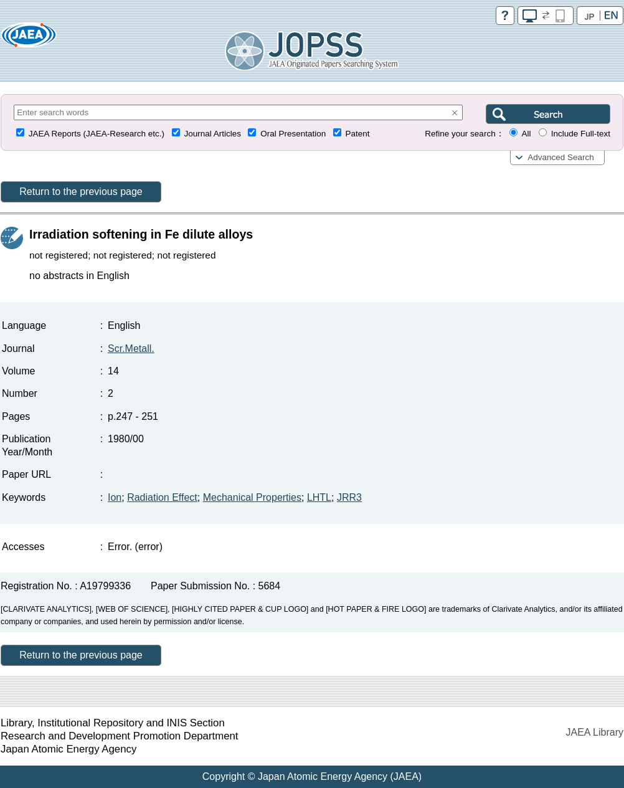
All (526, 133)
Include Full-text (580, 133)
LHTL (319, 497)
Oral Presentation (293, 133)
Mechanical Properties (252, 497)
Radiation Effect (162, 497)
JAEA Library (594, 732)
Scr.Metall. (131, 348)
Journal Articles (212, 133)
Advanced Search (560, 157)
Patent (358, 133)
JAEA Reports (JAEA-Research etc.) (96, 133)
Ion (114, 497)
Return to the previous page (80, 191)
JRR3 (349, 497)
